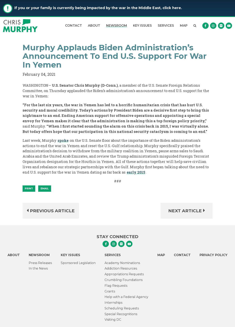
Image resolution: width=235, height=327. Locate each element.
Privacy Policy (213, 255)
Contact (73, 25)
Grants (110, 291)
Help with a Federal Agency (126, 297)
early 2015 (136, 172)
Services (166, 25)
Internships (113, 302)
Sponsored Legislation (78, 263)
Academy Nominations (122, 263)
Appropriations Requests (124, 274)
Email (45, 188)
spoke (63, 140)
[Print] (29, 188)
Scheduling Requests (122, 308)
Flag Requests (116, 286)
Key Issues (142, 25)
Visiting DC (113, 319)
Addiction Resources (121, 268)
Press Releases (40, 263)
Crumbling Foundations (124, 280)
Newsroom (116, 25)
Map (183, 25)
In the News (38, 268)
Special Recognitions (121, 314)
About (94, 25)
